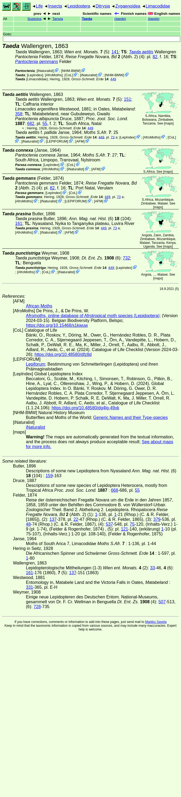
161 (18, 223)
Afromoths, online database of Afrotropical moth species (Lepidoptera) (92, 315)
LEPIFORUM (57, 141)
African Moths (39, 306)
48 (28, 524)
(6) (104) (100, 218)
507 (162, 602)
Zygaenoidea (127, 6)
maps (169, 123)
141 (115, 52)
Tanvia (57, 19)
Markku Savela (155, 622)
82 (155, 56)
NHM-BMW (71, 71)
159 (49, 475)
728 (37, 606)
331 (29, 587)
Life (39, 6)
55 (44, 123)
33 (152, 568)
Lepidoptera (78, 6)
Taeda (87, 19)
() (120, 19)
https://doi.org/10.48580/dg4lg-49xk (85, 408)
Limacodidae (158, 6)
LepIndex (35, 75)
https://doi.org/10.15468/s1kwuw (57, 325)
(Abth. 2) (102, 56)
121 (124, 529)
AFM (80, 141)
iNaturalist (45, 71)
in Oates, (114, 109)
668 (114, 490)
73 (113, 137)
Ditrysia (102, 6)
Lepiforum (35, 364)
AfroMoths (54, 75)
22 (75, 519)
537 (109, 524)
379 (156, 519)
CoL (69, 75)
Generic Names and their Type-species (130, 417)
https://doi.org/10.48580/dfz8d (63, 354)
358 (18, 114)
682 (30, 123)
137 (53, 519)
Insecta (55, 6)
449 (113, 79)
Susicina (34, 19)
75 (132, 524)
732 (126, 258)
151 (127, 99)
